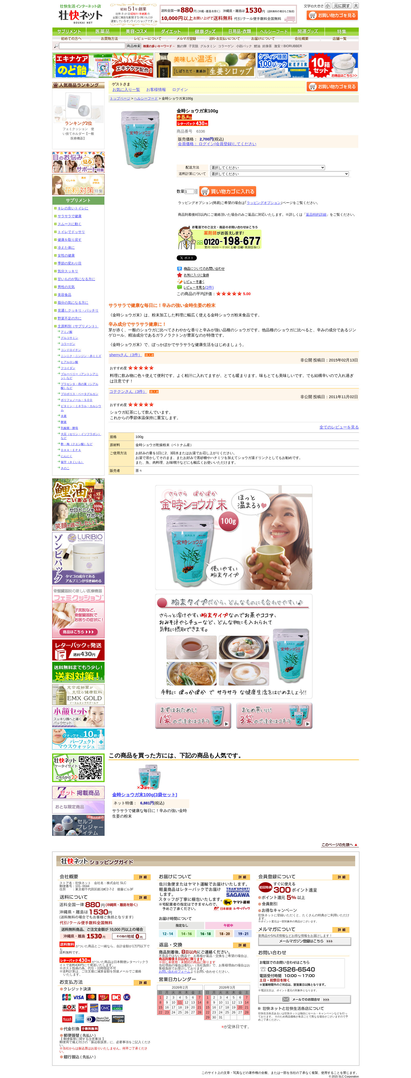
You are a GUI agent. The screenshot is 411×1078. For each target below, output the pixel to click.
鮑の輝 (182, 46)
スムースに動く (70, 224)
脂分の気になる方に (73, 303)
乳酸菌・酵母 (69, 428)
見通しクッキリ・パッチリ (78, 310)
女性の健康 (66, 255)
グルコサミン (69, 337)
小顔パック (244, 46)
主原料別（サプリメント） (78, 326)
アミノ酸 (66, 331)
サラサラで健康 (70, 216)
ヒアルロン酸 (69, 362)
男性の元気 (66, 287)
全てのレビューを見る (339, 427)
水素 (64, 416)
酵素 (64, 422)
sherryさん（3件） (125, 355)
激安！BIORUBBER (288, 46)
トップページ (120, 98)
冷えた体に (66, 248)
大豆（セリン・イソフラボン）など (81, 436)
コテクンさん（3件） (128, 391)
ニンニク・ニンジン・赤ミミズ (81, 355)
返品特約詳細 (316, 214)
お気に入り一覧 (126, 90)
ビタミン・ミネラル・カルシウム (81, 407)
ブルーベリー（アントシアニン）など (79, 376)
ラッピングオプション (264, 203)
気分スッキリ (68, 271)
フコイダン (68, 368)
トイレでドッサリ (71, 232)
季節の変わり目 (70, 263)
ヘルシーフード (146, 98)
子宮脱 (193, 46)
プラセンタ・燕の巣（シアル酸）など (79, 385)
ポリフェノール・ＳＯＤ (77, 400)
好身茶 (267, 46)
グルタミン (208, 46)
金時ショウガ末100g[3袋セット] (144, 794)
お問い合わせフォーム (174, 971)
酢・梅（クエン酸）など (77, 444)
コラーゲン (226, 46)
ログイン (180, 90)
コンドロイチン (71, 349)
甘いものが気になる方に (76, 279)
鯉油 (257, 46)
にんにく (66, 456)
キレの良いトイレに (73, 208)
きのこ (65, 468)
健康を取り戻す (70, 240)
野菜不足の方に (70, 318)
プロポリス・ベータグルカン (79, 394)
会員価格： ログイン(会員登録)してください (217, 144)
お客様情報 (156, 90)
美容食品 (64, 295)
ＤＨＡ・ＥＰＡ (71, 450)
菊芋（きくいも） (72, 462)
